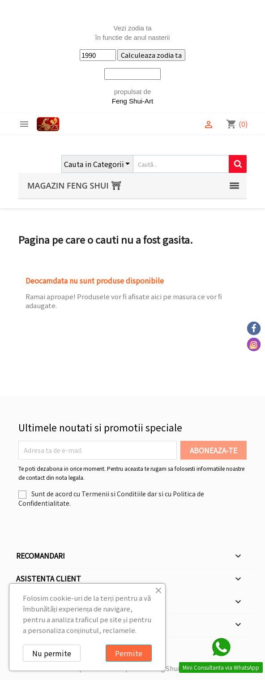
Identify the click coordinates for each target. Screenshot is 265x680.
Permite (128, 653)
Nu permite (51, 653)
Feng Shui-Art (133, 101)
